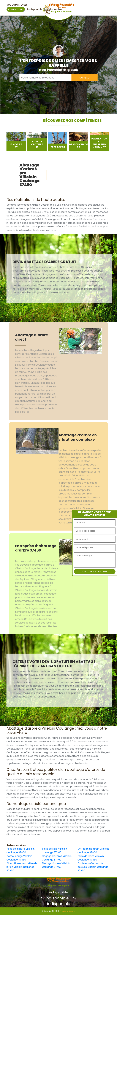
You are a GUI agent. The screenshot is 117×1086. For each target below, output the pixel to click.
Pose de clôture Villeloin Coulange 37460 (20, 850)
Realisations (15, 9)
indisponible (55, 898)
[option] (16, 141)
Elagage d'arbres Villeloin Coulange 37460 (56, 857)
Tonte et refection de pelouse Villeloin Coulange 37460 (92, 867)
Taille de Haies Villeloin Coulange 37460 (90, 857)
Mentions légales (68, 911)
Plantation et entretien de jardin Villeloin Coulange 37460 (21, 867)
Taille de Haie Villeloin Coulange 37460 (54, 850)
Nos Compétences (16, 4)
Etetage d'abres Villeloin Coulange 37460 (56, 865)
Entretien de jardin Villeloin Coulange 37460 (93, 850)
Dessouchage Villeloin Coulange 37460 (19, 857)
